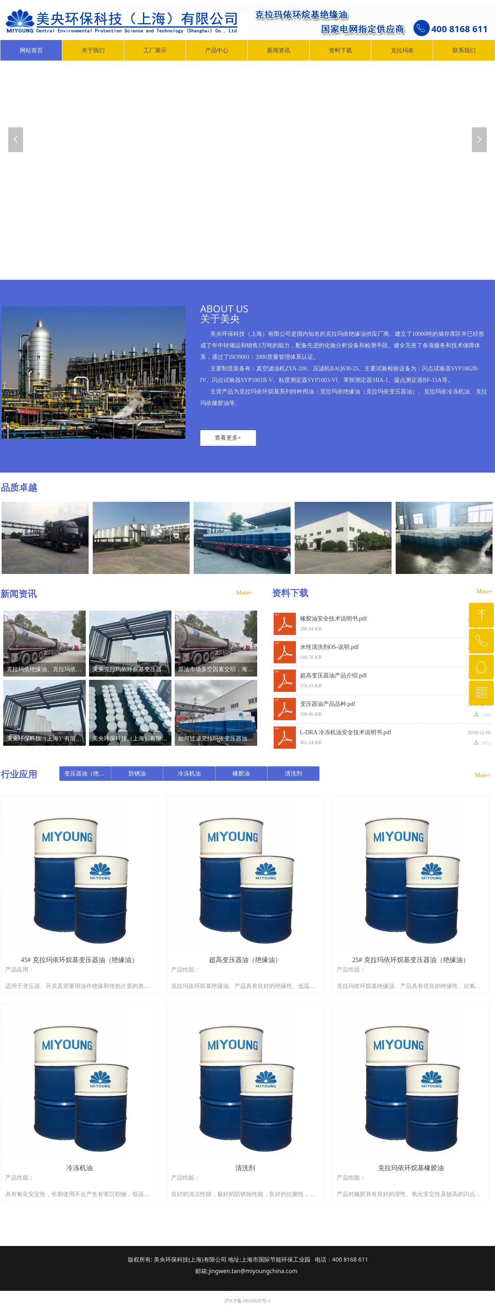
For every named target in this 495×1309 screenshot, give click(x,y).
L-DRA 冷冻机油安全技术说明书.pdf (346, 732)
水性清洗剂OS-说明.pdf (329, 647)
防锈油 (137, 773)
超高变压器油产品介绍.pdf (333, 675)
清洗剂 (293, 773)
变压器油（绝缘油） (87, 773)
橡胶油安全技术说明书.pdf (333, 619)
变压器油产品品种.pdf (327, 704)
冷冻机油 (189, 773)
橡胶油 (241, 773)
